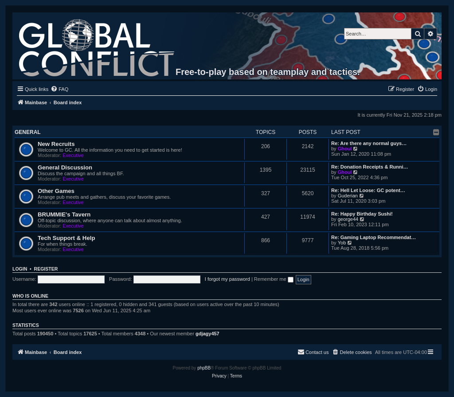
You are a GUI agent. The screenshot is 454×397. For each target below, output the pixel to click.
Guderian (348, 195)
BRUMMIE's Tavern (64, 214)
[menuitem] (59, 89)
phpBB (204, 368)
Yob (342, 242)
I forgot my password (227, 279)
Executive (73, 155)
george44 (348, 219)
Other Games (56, 191)
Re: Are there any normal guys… (369, 143)
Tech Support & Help (66, 238)
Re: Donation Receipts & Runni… (369, 166)
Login (19, 268)
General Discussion (65, 167)
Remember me (274, 279)
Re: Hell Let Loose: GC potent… (368, 190)
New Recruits (56, 144)
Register (46, 268)
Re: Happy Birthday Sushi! (362, 213)
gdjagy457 (207, 333)
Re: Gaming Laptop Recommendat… (373, 237)
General (28, 132)
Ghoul (345, 148)
